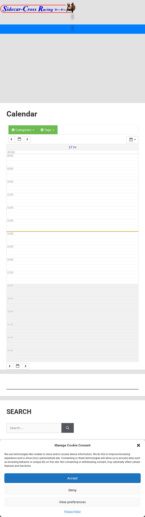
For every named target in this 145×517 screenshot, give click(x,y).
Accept (72, 478)
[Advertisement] (72, 66)
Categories (23, 130)
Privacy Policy (72, 511)
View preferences (72, 502)
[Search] (67, 428)
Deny (73, 490)
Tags (47, 130)
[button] (138, 445)
